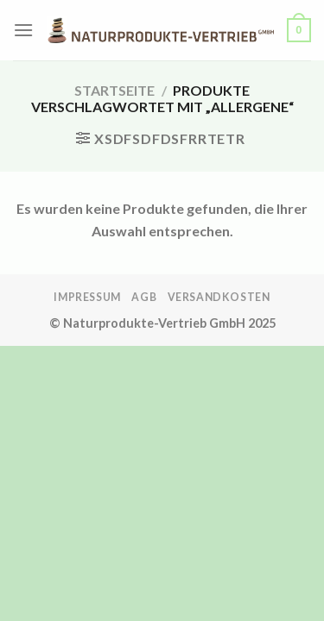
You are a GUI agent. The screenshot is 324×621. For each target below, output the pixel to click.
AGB (143, 297)
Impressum (87, 297)
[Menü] (23, 30)
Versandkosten (219, 297)
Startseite (114, 90)
